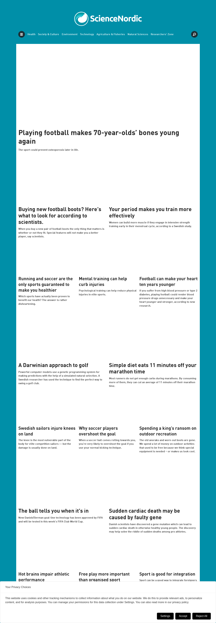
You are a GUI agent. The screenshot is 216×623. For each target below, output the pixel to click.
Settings (165, 616)
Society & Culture (48, 34)
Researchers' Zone (162, 34)
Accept (183, 616)
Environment (69, 34)
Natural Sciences (138, 34)
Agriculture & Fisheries (111, 34)
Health (31, 34)
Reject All (201, 616)
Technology (87, 34)
